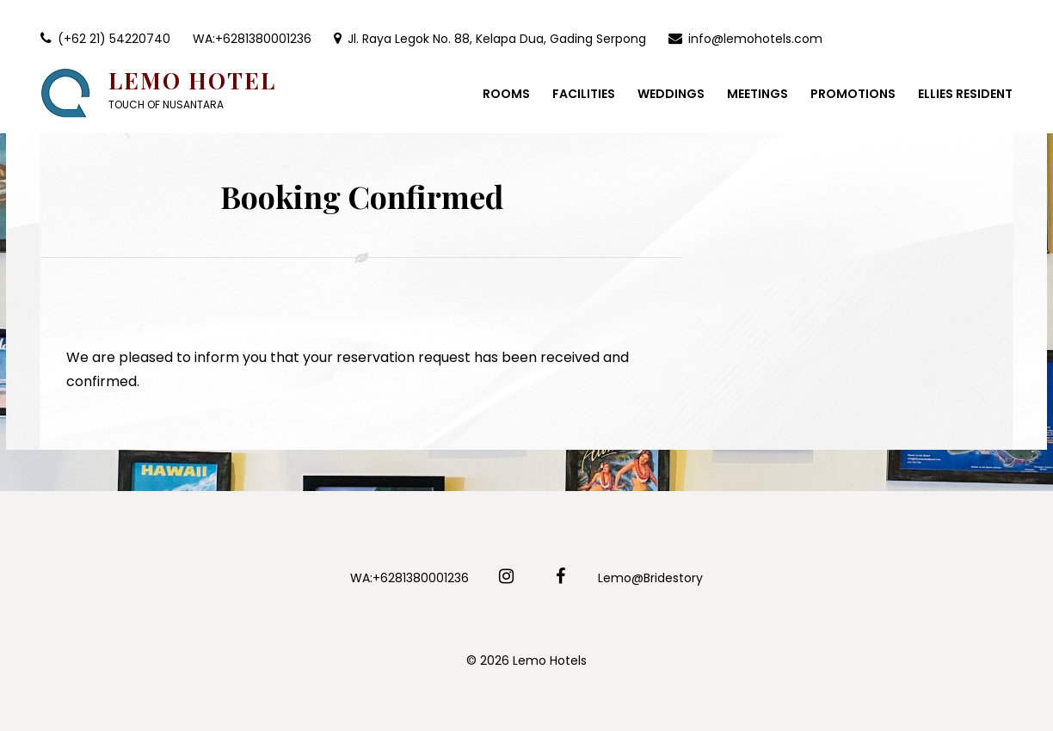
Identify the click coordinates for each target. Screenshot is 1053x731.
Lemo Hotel (192, 80)
